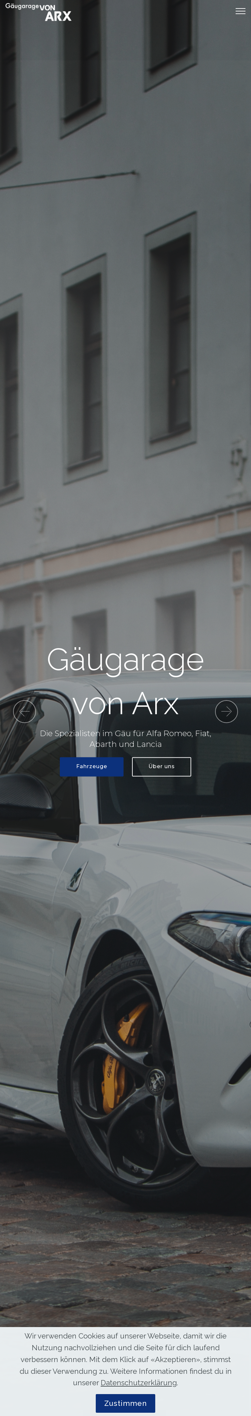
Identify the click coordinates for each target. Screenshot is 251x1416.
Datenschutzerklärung (139, 1382)
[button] (24, 711)
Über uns (161, 767)
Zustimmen (125, 1403)
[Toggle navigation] (241, 11)
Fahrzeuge (91, 767)
